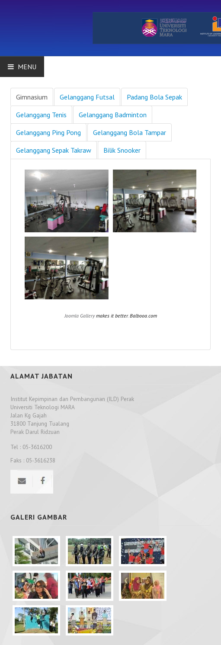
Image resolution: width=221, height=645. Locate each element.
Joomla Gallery (79, 315)
